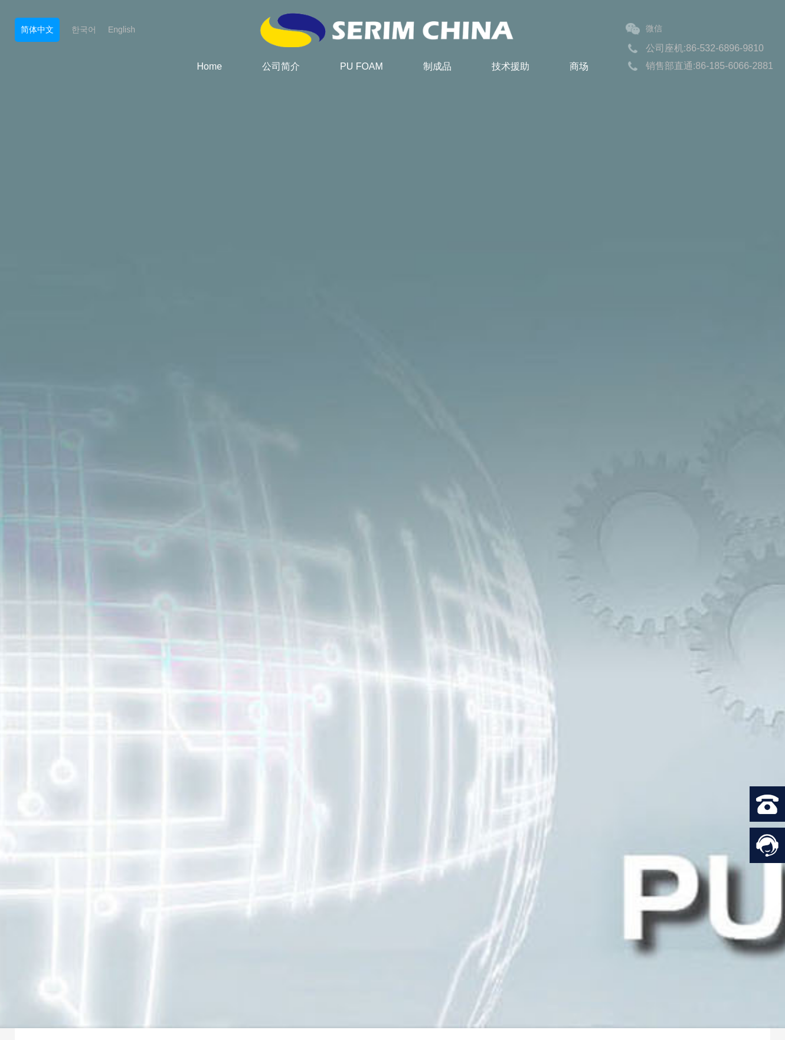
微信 (644, 29)
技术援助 (510, 66)
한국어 (83, 29)
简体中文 (37, 29)
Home (209, 66)
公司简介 (281, 66)
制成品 (437, 66)
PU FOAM (361, 66)
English (121, 29)
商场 (579, 66)
